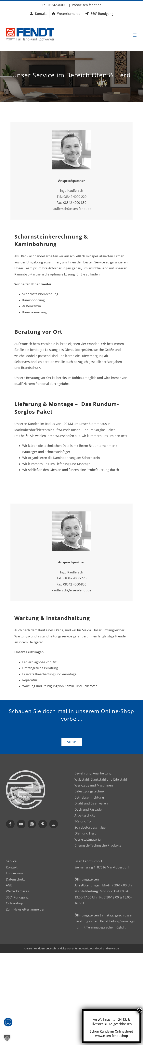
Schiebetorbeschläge (90, 827)
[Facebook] (10, 824)
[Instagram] (32, 824)
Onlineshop (14, 903)
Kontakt (12, 867)
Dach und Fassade (88, 809)
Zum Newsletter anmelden (25, 909)
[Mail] (53, 824)
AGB (9, 885)
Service (11, 861)
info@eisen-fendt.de (86, 5)
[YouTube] (21, 824)
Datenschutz (15, 879)
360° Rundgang (17, 897)
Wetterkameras (17, 891)
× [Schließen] (139, 1010)
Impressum (14, 873)
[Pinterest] (42, 824)
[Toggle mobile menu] (135, 35)
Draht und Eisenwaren (91, 803)
